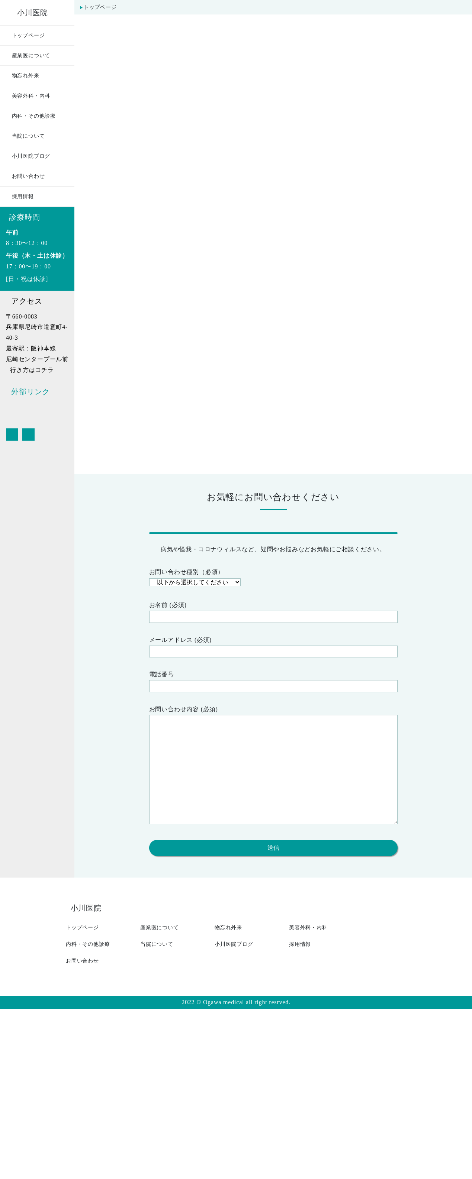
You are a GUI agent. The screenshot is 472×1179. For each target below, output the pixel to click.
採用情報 (23, 196)
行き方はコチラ (32, 370)
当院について (27, 136)
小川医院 (27, 13)
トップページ (28, 35)
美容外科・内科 (30, 96)
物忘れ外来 (24, 75)
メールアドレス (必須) (273, 805)
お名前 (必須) (273, 770)
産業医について (30, 55)
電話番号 (273, 839)
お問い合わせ (27, 176)
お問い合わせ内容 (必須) (273, 925)
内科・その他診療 (32, 116)
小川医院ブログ (28, 156)
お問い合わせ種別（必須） (273, 736)
